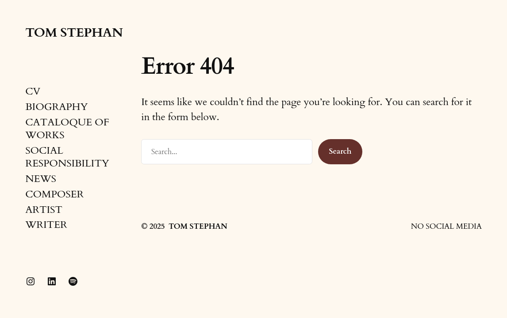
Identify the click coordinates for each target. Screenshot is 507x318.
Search (340, 151)
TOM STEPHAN (74, 32)
